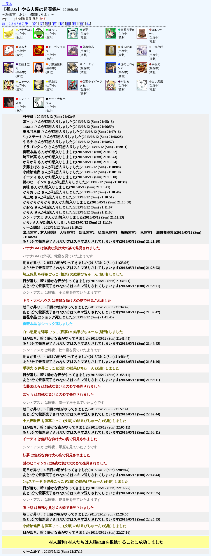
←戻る (7, 4)
